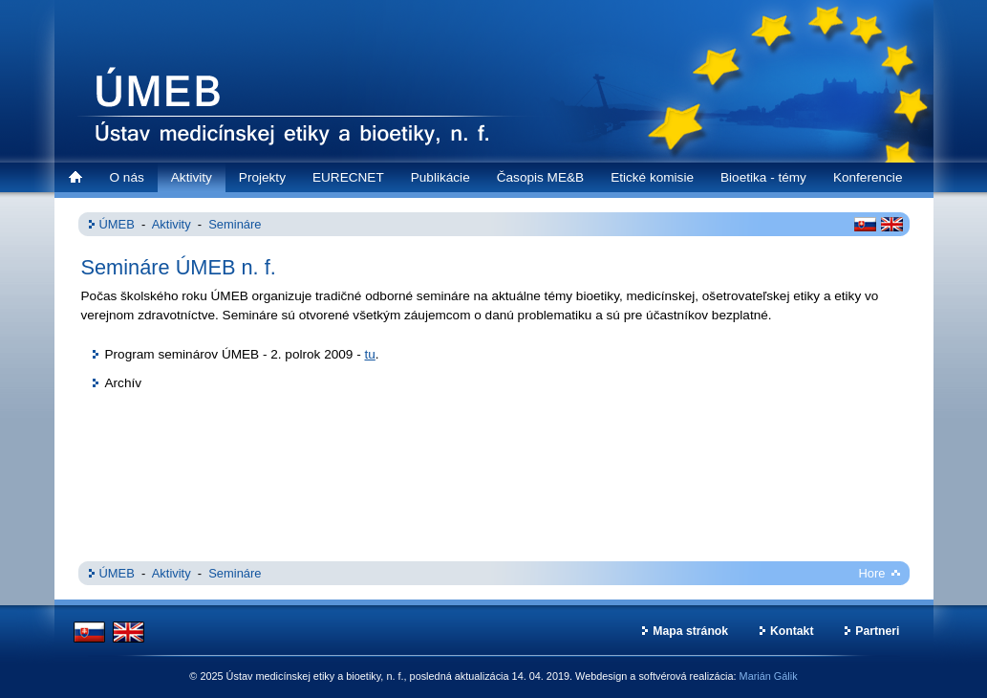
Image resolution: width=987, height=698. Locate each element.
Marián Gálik (769, 676)
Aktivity (191, 177)
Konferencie (868, 177)
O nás (127, 177)
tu (369, 354)
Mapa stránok (690, 631)
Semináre (234, 224)
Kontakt (792, 631)
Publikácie (440, 177)
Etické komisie (652, 177)
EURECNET (348, 177)
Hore (872, 573)
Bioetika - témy (763, 177)
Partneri (877, 631)
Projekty (262, 177)
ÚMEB (117, 224)
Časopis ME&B (540, 177)
